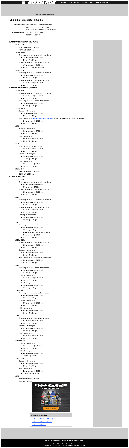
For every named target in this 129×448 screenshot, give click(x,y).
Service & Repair (102, 2)
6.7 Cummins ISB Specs (39, 425)
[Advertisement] (64, 9)
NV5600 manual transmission (43, 118)
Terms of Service (66, 440)
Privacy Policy (55, 440)
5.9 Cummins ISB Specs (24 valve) (42, 422)
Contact (47, 440)
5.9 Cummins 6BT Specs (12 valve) (42, 419)
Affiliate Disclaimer (78, 440)
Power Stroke (74, 2)
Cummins (63, 2)
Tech (91, 2)
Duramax (84, 2)
